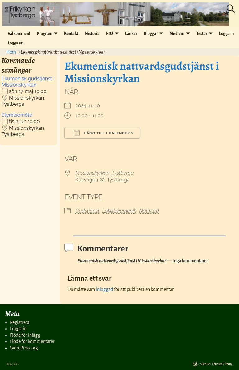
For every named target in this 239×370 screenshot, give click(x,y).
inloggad (104, 289)
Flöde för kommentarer (32, 341)
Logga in (226, 33)
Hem (11, 51)
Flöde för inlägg (25, 335)
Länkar (131, 33)
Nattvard (149, 211)
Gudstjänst (87, 211)
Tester (201, 33)
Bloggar (151, 33)
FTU (109, 33)
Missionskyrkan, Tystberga (104, 173)
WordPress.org (24, 347)
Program (44, 33)
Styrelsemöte (17, 115)
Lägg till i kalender (102, 133)
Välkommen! (19, 33)
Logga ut (15, 43)
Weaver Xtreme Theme (216, 364)
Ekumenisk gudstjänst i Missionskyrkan (28, 82)
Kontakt (71, 33)
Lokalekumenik (119, 211)
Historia (92, 33)
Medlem (177, 33)
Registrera (19, 322)
